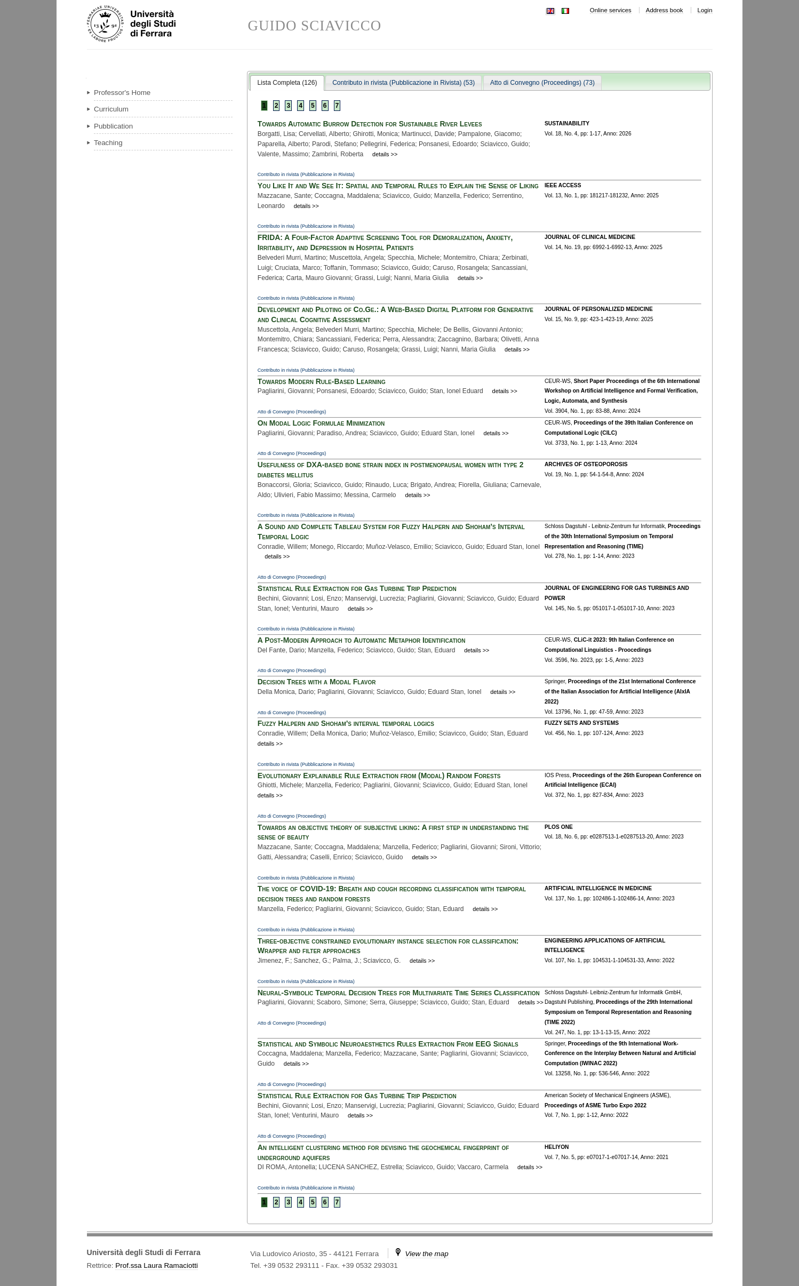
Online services (611, 10)
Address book (664, 10)
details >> (384, 154)
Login (705, 10)
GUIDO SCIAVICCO (315, 26)
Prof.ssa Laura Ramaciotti (156, 1265)
